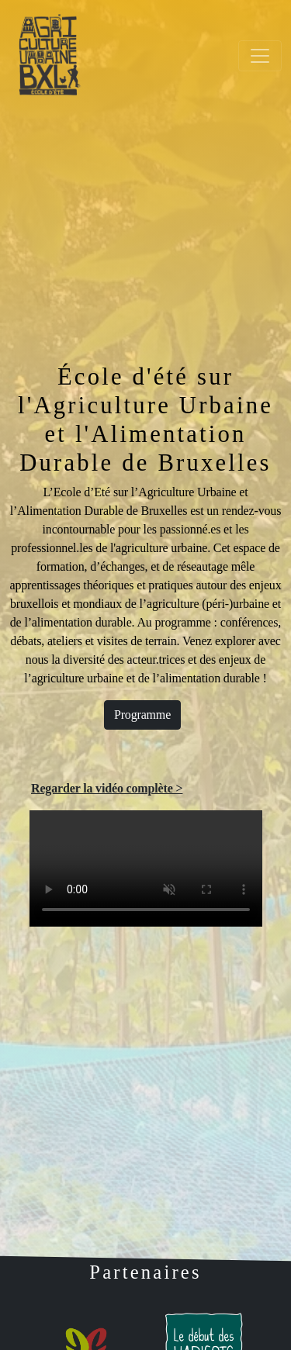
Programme (142, 714)
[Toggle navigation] (260, 55)
